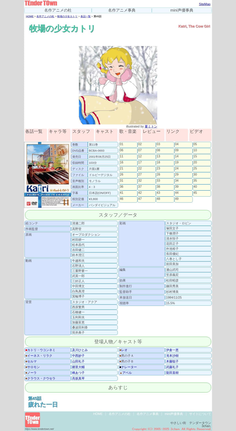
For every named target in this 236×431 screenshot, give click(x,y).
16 (121, 162)
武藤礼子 (172, 367)
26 (121, 174)
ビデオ (196, 131)
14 (177, 156)
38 (158, 186)
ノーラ (31, 372)
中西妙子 (78, 355)
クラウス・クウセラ (40, 378)
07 (140, 150)
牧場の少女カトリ (67, 16)
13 (158, 156)
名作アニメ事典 (122, 10)
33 (158, 180)
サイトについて (200, 414)
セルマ (31, 361)
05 (195, 144)
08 (158, 150)
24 (177, 168)
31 (121, 180)
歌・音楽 (128, 131)
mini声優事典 (181, 10)
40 (195, 186)
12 (140, 156)
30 (195, 174)
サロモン (32, 367)
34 (177, 180)
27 (140, 174)
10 (195, 150)
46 (121, 198)
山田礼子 (78, 361)
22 (140, 168)
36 (121, 186)
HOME (30, 16)
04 (177, 144)
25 (195, 168)
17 (140, 162)
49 (177, 198)
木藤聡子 (172, 361)
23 (158, 168)
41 (121, 192)
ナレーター (128, 367)
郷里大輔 (78, 367)
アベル (125, 372)
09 (177, 150)
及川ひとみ (80, 350)
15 (195, 156)
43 (158, 192)
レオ (123, 350)
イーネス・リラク (38, 355)
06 (121, 150)
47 (140, 198)
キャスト (105, 131)
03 (158, 144)
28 (158, 174)
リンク (173, 131)
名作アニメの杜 (58, 10)
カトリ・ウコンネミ (40, 350)
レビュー (152, 131)
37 (140, 186)
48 (158, 198)
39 (177, 186)
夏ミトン (151, 126)
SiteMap (205, 4)
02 (140, 144)
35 (195, 180)
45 (195, 192)
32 (140, 180)
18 (158, 162)
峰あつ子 (78, 372)
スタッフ (81, 131)
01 (121, 144)
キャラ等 (58, 131)
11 (121, 156)
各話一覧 (85, 16)
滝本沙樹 (172, 355)
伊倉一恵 (172, 350)
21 (121, 168)
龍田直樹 (172, 372)
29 (177, 174)
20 (195, 162)
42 (140, 192)
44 (177, 192)
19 (177, 162)
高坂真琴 (78, 378)
